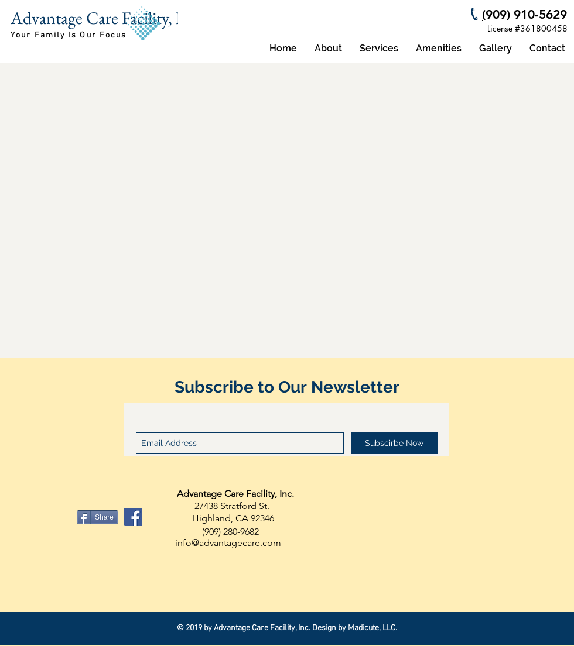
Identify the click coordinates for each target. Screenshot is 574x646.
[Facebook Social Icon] (133, 517)
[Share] (97, 517)
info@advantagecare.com (228, 542)
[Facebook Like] (52, 517)
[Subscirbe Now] (394, 443)
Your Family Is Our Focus (69, 35)
